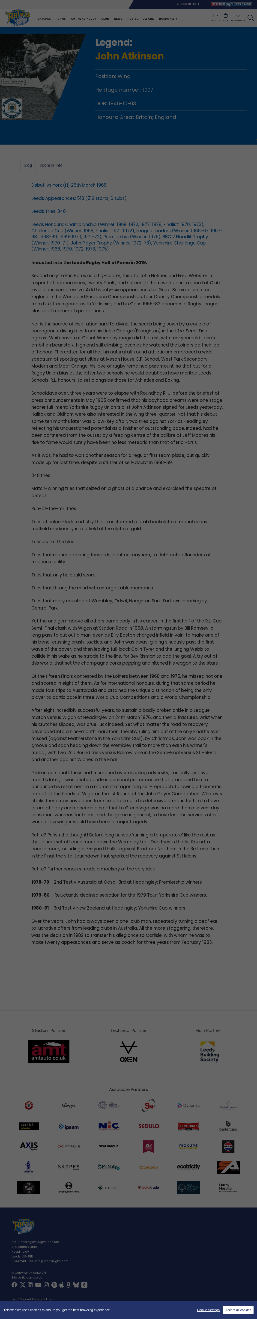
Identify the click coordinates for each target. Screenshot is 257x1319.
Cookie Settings (208, 1310)
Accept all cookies (238, 1310)
